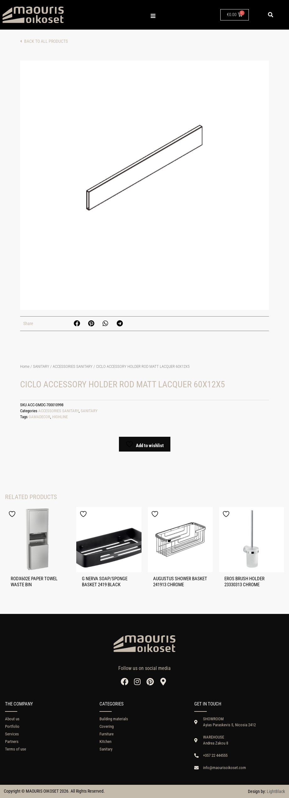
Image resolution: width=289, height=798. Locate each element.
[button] (270, 15)
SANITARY (41, 366)
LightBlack (276, 791)
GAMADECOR (39, 416)
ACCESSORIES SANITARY (73, 366)
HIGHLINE (60, 416)
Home (24, 366)
